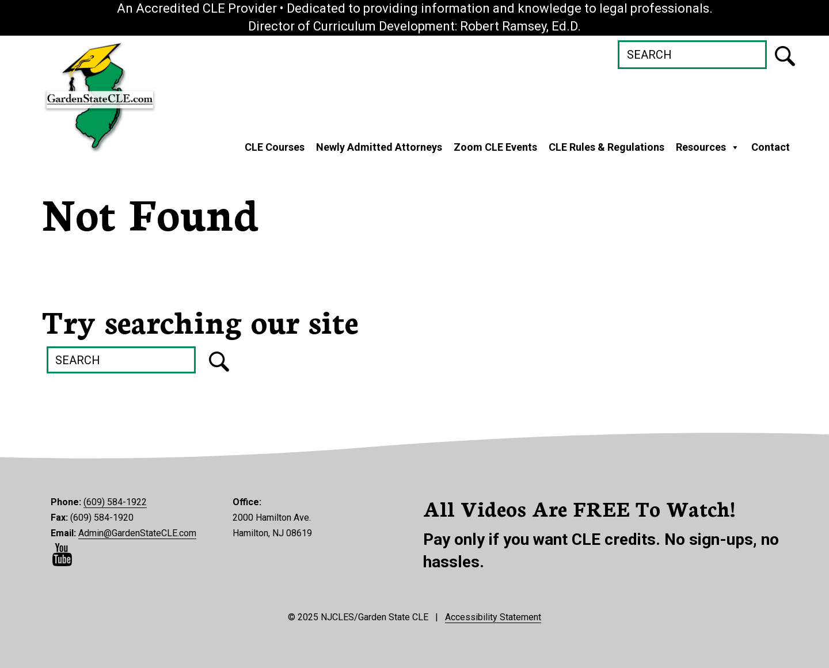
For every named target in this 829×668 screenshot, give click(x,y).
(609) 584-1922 (115, 502)
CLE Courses (275, 147)
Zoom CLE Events (495, 147)
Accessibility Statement (493, 617)
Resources (708, 147)
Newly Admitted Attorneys (379, 147)
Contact (770, 147)
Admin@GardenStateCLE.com (137, 533)
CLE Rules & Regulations (606, 147)
